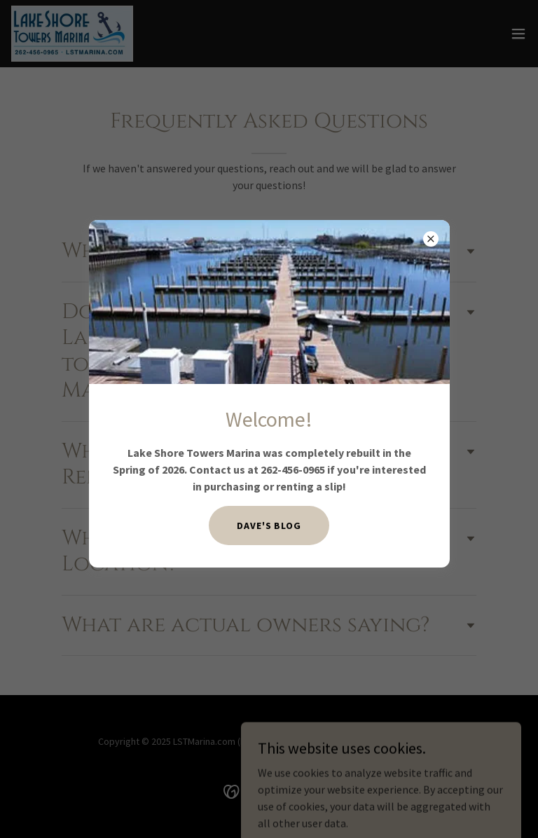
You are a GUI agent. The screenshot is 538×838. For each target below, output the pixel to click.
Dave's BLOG (269, 525)
